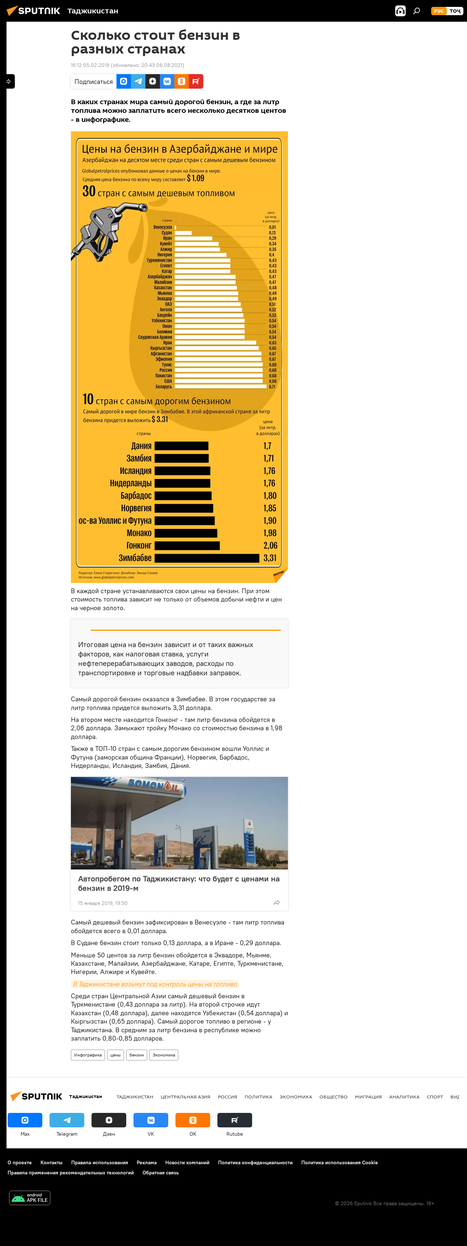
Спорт (435, 1096)
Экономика (164, 1055)
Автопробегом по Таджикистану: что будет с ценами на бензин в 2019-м (179, 883)
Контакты (52, 1162)
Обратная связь (161, 1172)
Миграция (368, 1096)
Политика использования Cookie (339, 1162)
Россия (227, 1096)
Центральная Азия (186, 1096)
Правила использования (99, 1162)
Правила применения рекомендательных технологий (71, 1172)
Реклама (147, 1162)
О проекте (20, 1162)
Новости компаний (187, 1162)
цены (115, 1055)
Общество (333, 1096)
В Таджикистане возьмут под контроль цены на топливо (155, 984)
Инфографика (88, 1055)
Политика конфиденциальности (255, 1162)
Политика (258, 1096)
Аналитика (404, 1096)
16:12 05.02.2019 (90, 65)
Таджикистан (134, 1096)
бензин (137, 1055)
